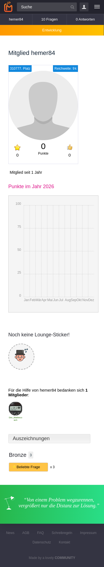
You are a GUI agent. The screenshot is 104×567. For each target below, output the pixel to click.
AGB (25, 533)
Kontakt (64, 542)
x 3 (52, 467)
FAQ (40, 533)
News (10, 533)
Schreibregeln (62, 533)
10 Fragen (49, 19)
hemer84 (16, 19)
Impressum (88, 533)
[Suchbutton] (72, 6)
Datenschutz (41, 542)
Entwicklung (51, 30)
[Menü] (97, 7)
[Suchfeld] (47, 6)
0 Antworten (85, 19)
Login (84, 6)
